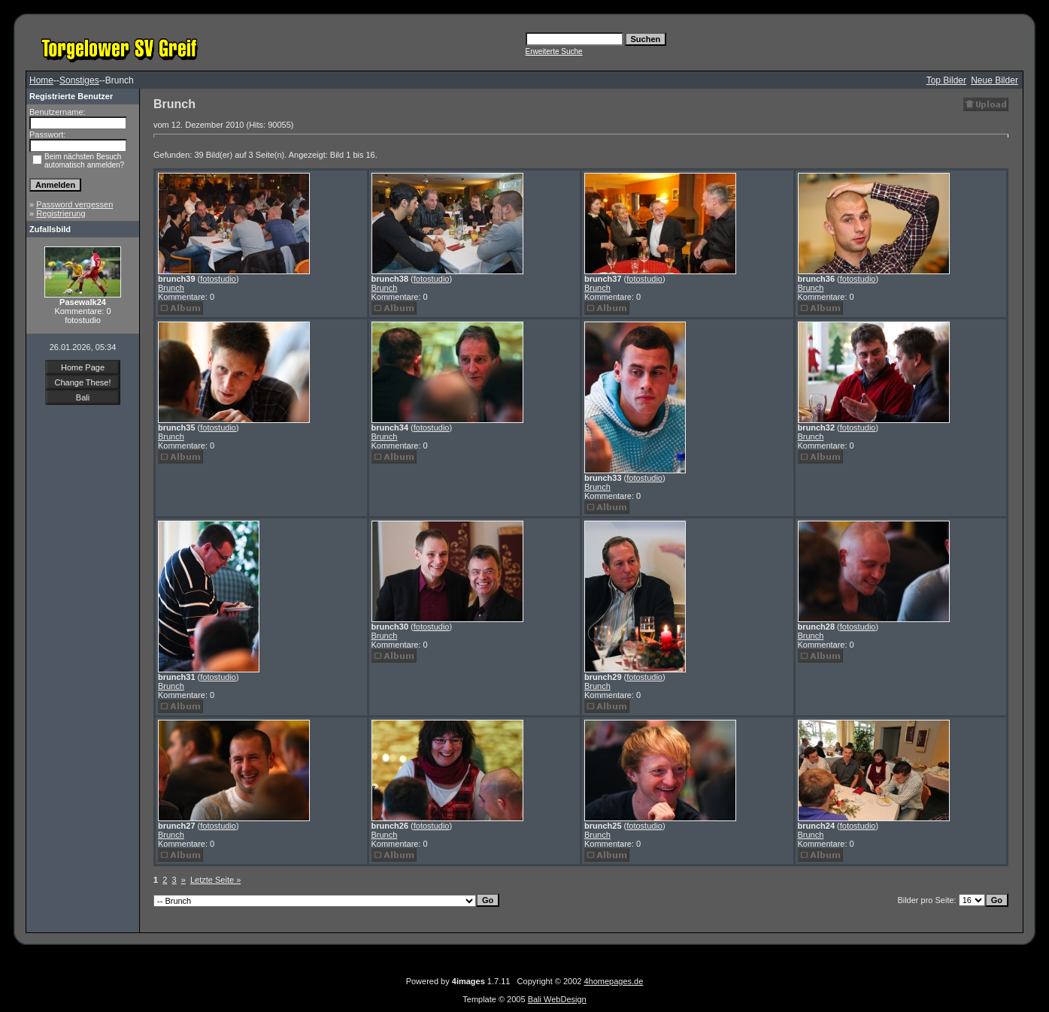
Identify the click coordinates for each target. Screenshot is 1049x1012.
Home (41, 80)
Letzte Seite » (215, 879)
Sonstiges (79, 80)
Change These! (82, 382)
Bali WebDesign (557, 999)
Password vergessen (74, 204)
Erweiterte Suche (554, 51)
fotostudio (218, 278)
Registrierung (60, 213)
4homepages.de (613, 981)
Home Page (83, 367)
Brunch (171, 287)
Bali (82, 397)
